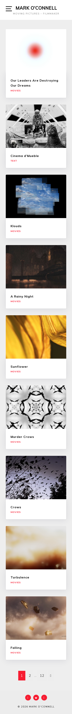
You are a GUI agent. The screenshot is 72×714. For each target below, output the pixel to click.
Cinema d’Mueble (25, 156)
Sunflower (19, 366)
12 (42, 675)
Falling (16, 648)
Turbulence (20, 577)
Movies (16, 90)
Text (14, 160)
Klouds (16, 226)
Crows (16, 507)
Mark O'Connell (36, 8)
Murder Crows (22, 437)
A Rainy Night (22, 296)
